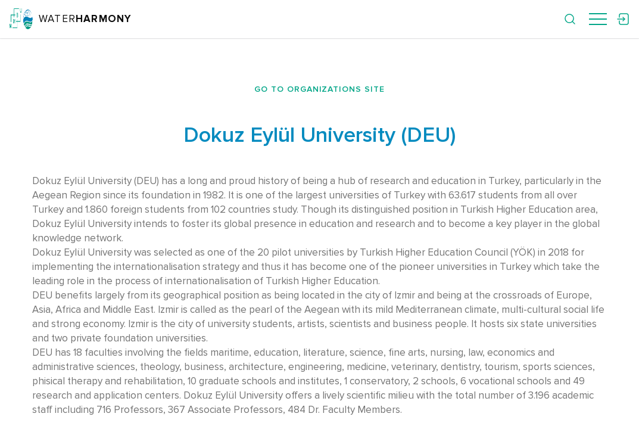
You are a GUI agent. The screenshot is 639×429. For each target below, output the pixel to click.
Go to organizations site (319, 89)
